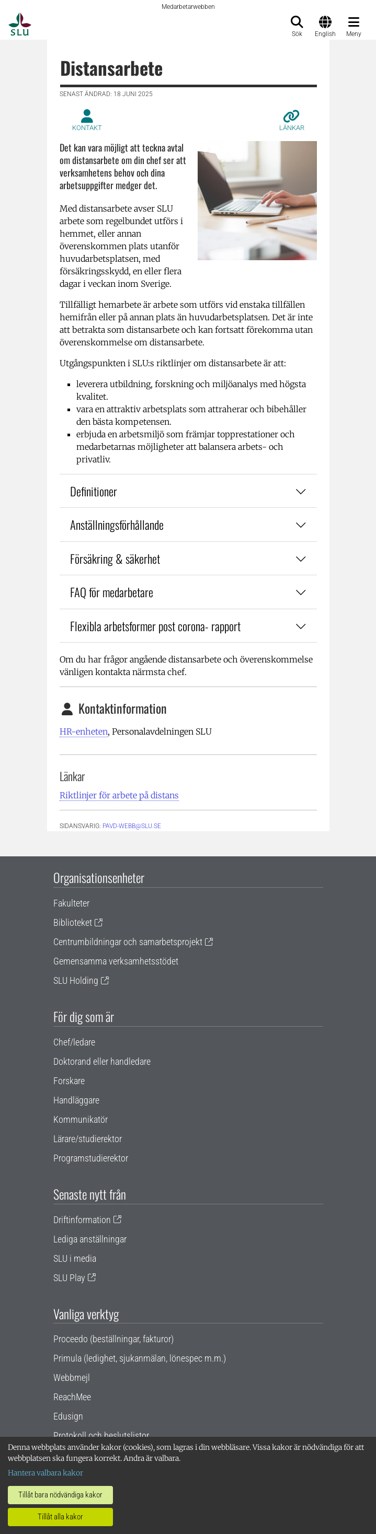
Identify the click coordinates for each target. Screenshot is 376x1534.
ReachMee (72, 1396)
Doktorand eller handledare (102, 1061)
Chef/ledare (74, 1042)
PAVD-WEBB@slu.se (131, 826)
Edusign (68, 1416)
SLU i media (74, 1258)
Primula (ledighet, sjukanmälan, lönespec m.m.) (139, 1358)
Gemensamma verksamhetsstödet (115, 961)
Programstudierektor (90, 1158)
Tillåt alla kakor (60, 1516)
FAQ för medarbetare (188, 591)
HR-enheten (84, 731)
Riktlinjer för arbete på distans (119, 795)
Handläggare (76, 1100)
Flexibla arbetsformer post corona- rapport (188, 625)
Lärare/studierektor (87, 1138)
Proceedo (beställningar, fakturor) (113, 1338)
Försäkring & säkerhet (188, 558)
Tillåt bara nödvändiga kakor (60, 1495)
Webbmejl (71, 1377)
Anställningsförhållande (188, 524)
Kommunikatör (80, 1119)
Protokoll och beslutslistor (101, 1435)
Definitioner (188, 490)
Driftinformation (82, 1219)
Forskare (69, 1080)
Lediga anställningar (90, 1239)
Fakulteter (71, 903)
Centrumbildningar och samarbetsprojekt (127, 941)
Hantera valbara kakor (45, 1473)
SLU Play (69, 1277)
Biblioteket (72, 922)
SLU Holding (75, 980)
